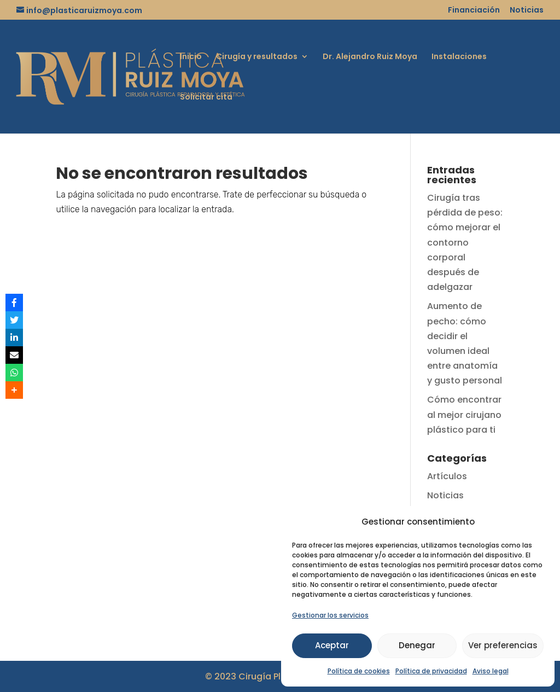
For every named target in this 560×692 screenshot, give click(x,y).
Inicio (191, 57)
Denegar (417, 645)
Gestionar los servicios (330, 615)
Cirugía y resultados (257, 57)
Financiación (474, 10)
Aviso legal (490, 671)
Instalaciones (459, 57)
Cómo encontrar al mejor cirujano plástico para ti (464, 414)
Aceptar (332, 645)
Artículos (447, 476)
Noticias (527, 10)
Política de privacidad (431, 671)
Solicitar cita (206, 97)
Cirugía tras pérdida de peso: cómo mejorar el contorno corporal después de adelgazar (465, 242)
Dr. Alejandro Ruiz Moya (370, 57)
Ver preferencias (503, 645)
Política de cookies (359, 671)
